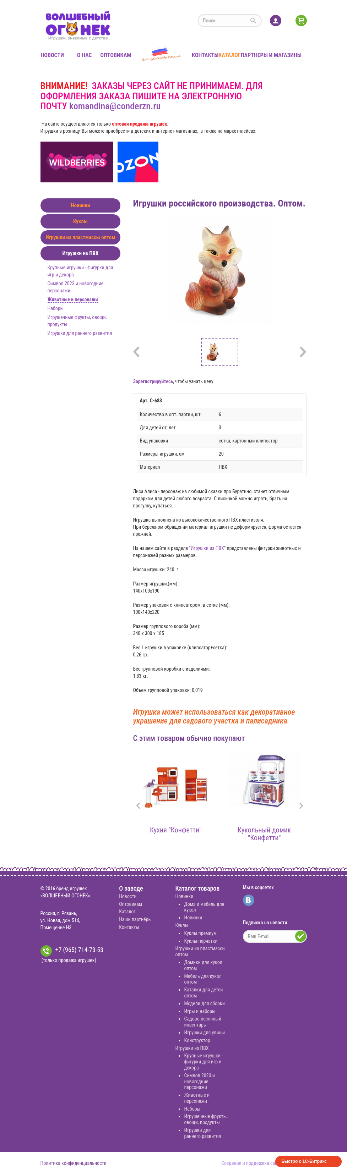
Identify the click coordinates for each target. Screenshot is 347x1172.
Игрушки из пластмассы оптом (80, 237)
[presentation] (138, 806)
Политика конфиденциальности (73, 1163)
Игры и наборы (199, 1011)
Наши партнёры (135, 919)
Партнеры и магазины (271, 55)
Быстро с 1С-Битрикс (304, 1161)
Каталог (229, 55)
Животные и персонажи (73, 299)
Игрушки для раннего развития (80, 333)
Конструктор (197, 1040)
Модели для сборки (204, 1003)
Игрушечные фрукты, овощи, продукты (206, 1119)
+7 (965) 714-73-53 (71, 951)
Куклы (80, 221)
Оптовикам (115, 55)
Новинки (80, 205)
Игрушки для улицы (204, 1032)
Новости (52, 55)
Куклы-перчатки (200, 941)
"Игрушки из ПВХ (206, 548)
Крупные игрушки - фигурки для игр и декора (203, 1062)
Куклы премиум (200, 933)
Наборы (56, 308)
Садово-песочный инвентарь (202, 1022)
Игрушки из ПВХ (80, 253)
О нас (84, 55)
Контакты (205, 55)
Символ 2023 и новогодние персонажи (199, 1081)
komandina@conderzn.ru (115, 106)
